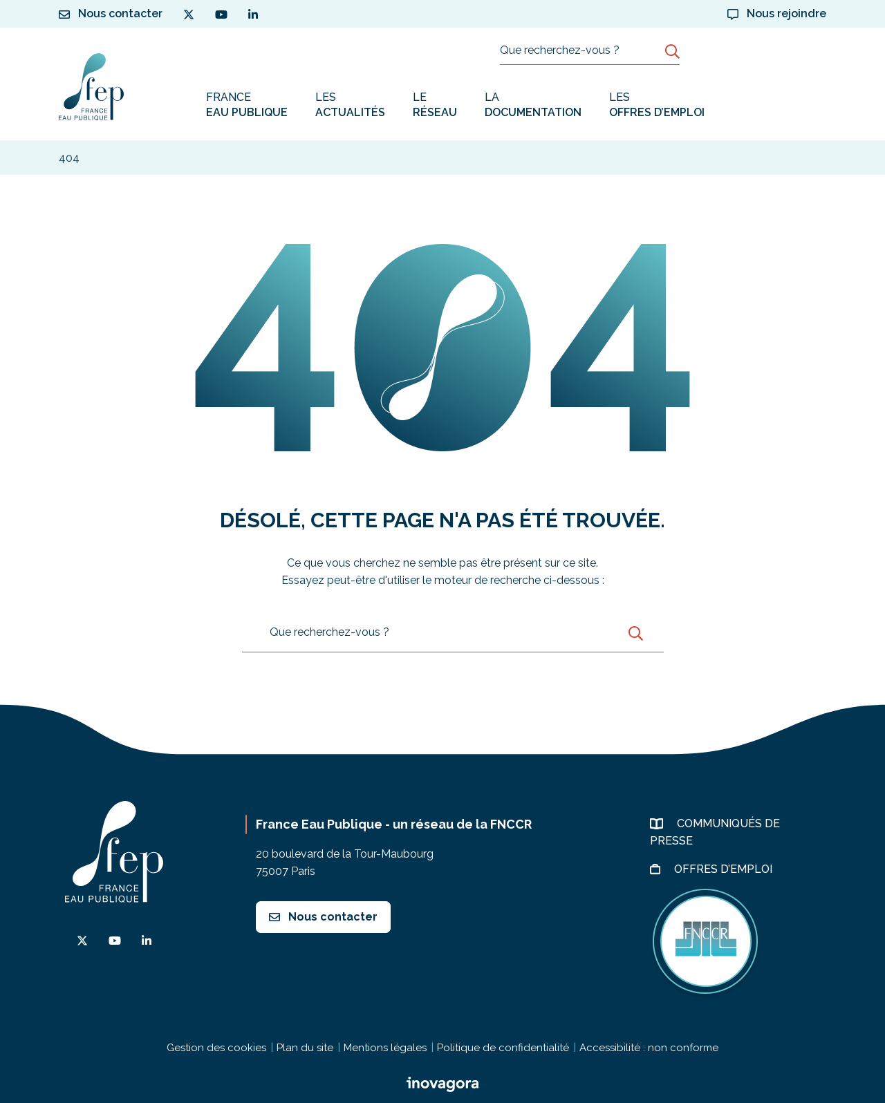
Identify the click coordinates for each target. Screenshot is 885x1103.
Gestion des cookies (216, 1047)
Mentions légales (385, 1047)
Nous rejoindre (776, 13)
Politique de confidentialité (503, 1047)
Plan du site (305, 1047)
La (533, 105)
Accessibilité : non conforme (648, 1047)
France (247, 105)
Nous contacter (323, 916)
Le (435, 105)
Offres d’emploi (724, 869)
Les (350, 105)
